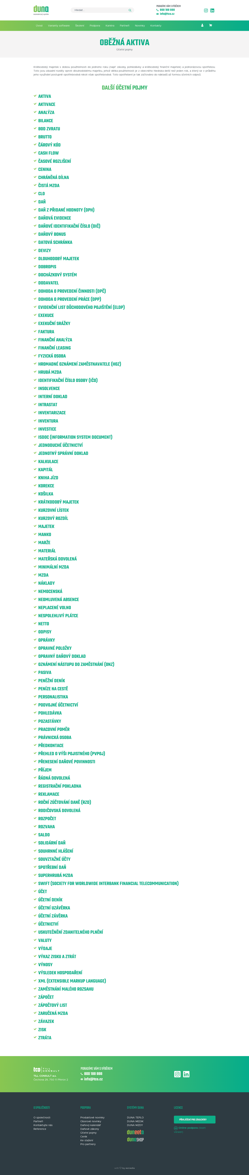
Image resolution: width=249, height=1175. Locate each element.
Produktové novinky (92, 1117)
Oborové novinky (90, 1121)
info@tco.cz (165, 14)
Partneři (124, 25)
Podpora (95, 25)
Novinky (140, 25)
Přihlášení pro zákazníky (192, 1120)
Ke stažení (86, 1140)
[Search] (102, 10)
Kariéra (110, 25)
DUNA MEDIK (135, 1121)
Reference (40, 1129)
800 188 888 (165, 10)
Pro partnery (88, 1144)
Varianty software (59, 25)
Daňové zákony (89, 1129)
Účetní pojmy (88, 1132)
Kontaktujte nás (43, 1125)
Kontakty (155, 25)
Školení (79, 25)
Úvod (39, 25)
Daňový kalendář (90, 1125)
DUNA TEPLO (135, 1117)
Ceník (83, 1136)
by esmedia (128, 1168)
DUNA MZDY (135, 1125)
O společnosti (42, 1117)
